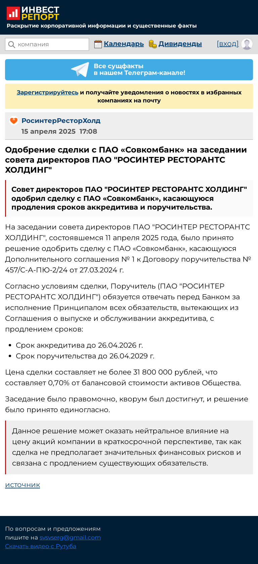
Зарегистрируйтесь (47, 92)
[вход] (228, 43)
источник (22, 484)
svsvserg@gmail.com (70, 537)
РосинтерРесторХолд (61, 121)
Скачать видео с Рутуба (40, 546)
